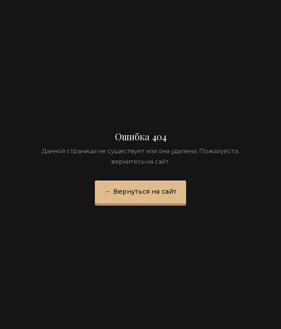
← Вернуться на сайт (141, 191)
